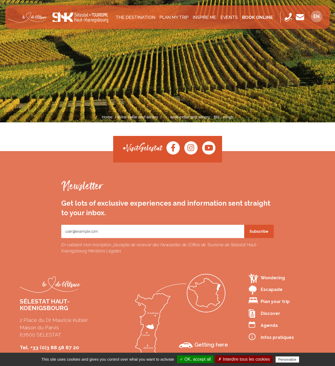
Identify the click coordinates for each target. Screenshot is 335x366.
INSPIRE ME (204, 17)
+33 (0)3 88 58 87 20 (54, 347)
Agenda (263, 324)
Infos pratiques (271, 336)
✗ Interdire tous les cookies (244, 359)
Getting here (203, 344)
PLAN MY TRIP (174, 17)
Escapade (266, 289)
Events (229, 17)
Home (107, 117)
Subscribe (259, 231)
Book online (257, 17)
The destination (135, 17)
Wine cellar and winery (137, 117)
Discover (264, 313)
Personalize (287, 359)
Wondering (267, 278)
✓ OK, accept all (195, 359)
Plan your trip (269, 300)
